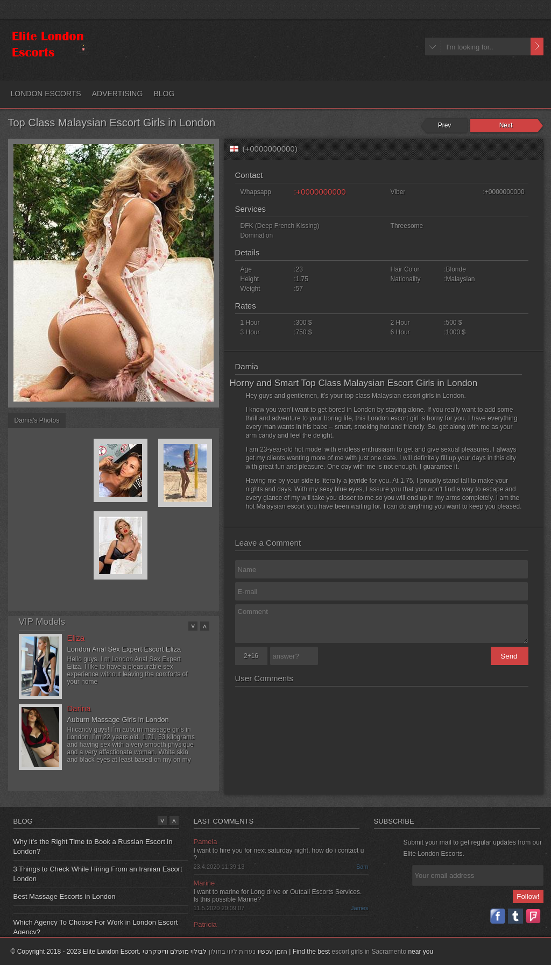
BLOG (163, 93)
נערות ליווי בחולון (232, 951)
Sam (362, 866)
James (359, 908)
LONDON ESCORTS (46, 93)
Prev (444, 125)
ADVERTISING (117, 93)
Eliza (76, 637)
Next (506, 125)
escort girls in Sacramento (368, 951)
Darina (79, 708)
